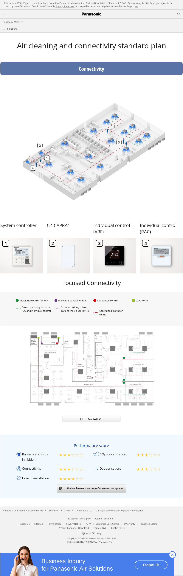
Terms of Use (54, 523)
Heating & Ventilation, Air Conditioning (23, 510)
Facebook (73, 518)
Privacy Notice (73, 523)
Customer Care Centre (107, 523)
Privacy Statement (64, 6)
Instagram (85, 518)
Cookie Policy (118, 528)
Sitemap (38, 523)
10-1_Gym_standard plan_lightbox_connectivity (118, 510)
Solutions (12, 28)
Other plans (82, 510)
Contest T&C (99, 528)
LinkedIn (108, 518)
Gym (67, 510)
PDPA (88, 523)
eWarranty (129, 523)
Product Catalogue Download (73, 528)
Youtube (97, 518)
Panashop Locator (149, 523)
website (13, 3)
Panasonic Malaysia (13, 22)
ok (136, 6)
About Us (25, 523)
